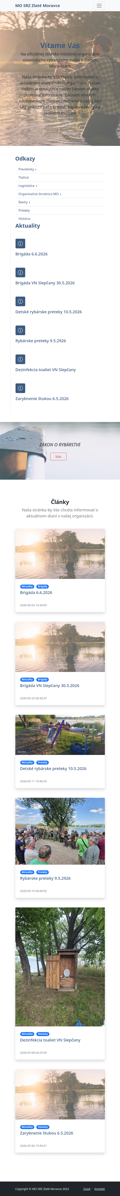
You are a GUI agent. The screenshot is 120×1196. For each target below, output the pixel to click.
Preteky (24, 210)
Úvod (86, 1189)
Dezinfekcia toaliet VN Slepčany (46, 369)
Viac (58, 456)
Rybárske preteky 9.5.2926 (41, 340)
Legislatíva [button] (27, 185)
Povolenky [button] (27, 169)
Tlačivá (24, 177)
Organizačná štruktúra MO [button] (39, 194)
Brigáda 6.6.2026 (32, 254)
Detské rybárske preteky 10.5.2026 (49, 311)
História (24, 218)
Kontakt (99, 1189)
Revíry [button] (24, 202)
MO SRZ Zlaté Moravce (37, 5)
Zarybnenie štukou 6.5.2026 (42, 398)
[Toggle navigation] (99, 6)
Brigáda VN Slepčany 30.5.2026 (45, 283)
